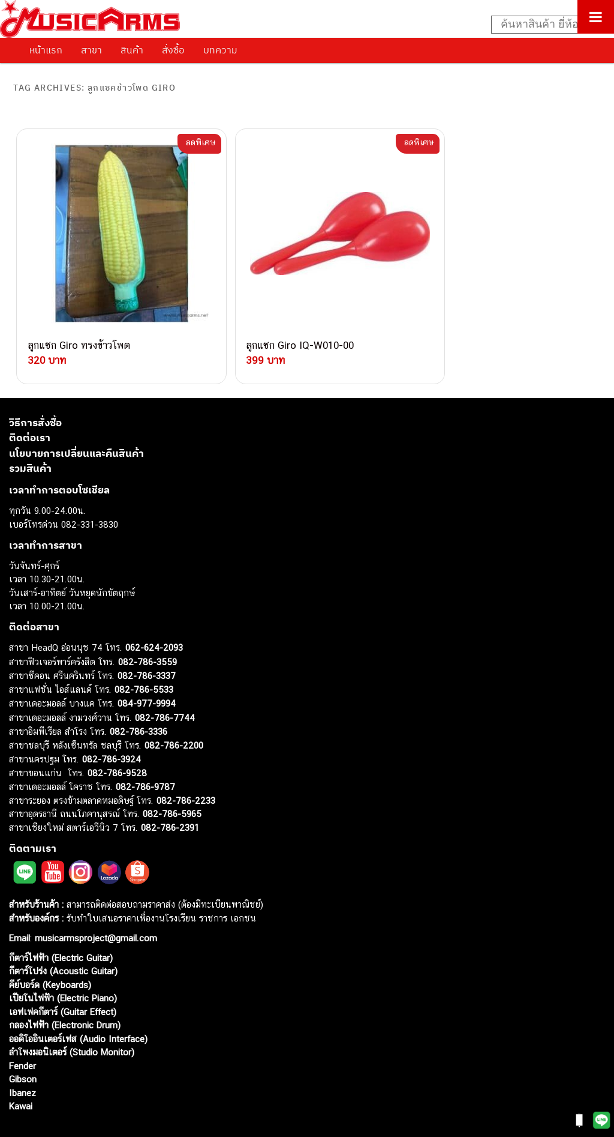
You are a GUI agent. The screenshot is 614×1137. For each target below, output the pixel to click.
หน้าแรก (45, 50)
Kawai (20, 1076)
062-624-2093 (154, 617)
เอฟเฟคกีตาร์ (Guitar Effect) (62, 981)
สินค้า (132, 50)
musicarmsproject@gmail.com (94, 907)
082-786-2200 (174, 715)
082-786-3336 (138, 701)
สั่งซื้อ (173, 50)
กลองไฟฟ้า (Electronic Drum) (65, 995)
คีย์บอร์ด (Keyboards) (50, 954)
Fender (22, 1035)
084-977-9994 (147, 673)
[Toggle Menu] (595, 17)
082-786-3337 (147, 646)
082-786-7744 (165, 687)
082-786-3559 (147, 631)
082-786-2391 (170, 797)
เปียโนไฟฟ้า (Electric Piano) (63, 968)
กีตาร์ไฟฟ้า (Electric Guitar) (61, 927)
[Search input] (546, 24)
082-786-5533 (144, 659)
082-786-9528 (117, 742)
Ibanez (22, 1062)
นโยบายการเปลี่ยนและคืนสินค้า (76, 422)
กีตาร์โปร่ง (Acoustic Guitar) (63, 941)
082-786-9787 (145, 757)
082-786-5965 (172, 784)
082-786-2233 (185, 770)
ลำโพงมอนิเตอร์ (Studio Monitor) (71, 1022)
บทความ (220, 50)
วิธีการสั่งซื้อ (35, 392)
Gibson (23, 1049)
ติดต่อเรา (29, 407)
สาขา (91, 50)
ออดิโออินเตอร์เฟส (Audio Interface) (78, 1008)
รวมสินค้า (30, 438)
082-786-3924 (111, 729)
